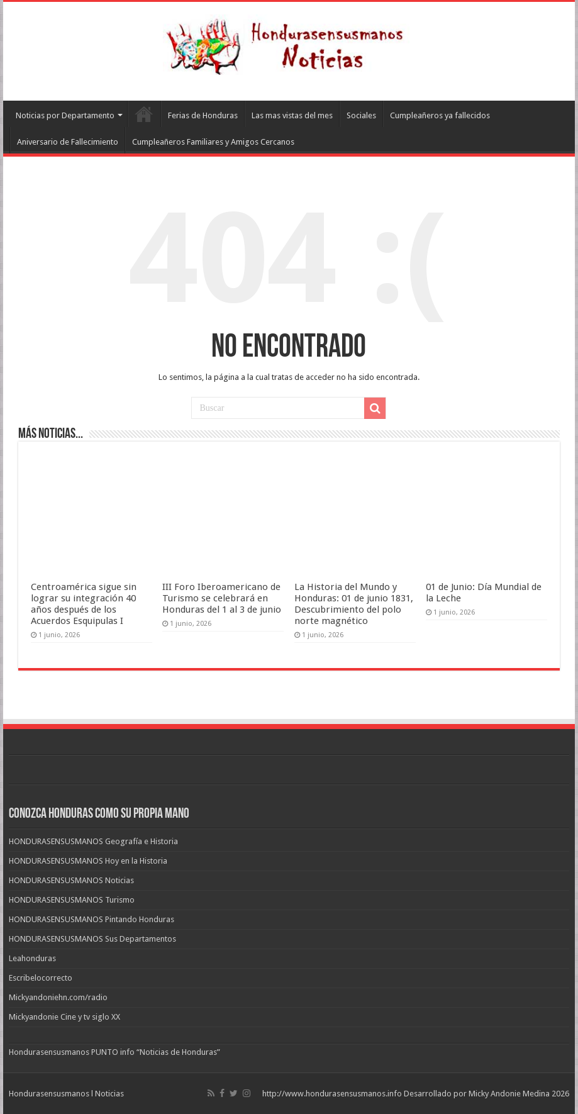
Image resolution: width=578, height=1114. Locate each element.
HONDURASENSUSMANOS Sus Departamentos (92, 939)
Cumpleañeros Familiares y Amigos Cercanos (213, 142)
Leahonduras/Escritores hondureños (144, 114)
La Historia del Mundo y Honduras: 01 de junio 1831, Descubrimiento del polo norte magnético (353, 604)
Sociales (361, 115)
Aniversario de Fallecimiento (67, 142)
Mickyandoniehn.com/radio (58, 997)
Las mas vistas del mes (292, 115)
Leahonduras (32, 958)
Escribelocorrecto (40, 978)
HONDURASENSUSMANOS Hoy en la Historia (88, 861)
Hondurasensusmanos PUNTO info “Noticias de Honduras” (114, 1052)
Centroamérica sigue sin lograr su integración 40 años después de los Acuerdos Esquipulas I (83, 604)
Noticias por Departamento (65, 115)
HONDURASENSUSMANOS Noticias (71, 880)
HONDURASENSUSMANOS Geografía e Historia (93, 841)
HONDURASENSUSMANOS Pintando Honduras (91, 919)
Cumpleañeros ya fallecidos (440, 115)
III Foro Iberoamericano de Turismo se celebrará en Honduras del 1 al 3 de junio (221, 598)
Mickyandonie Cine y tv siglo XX (64, 1017)
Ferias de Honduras (203, 115)
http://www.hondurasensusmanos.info (332, 1093)
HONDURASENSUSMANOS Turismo (72, 900)
